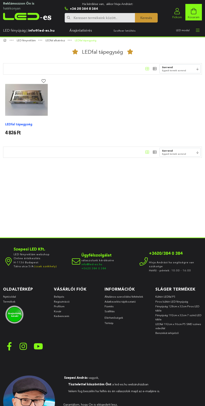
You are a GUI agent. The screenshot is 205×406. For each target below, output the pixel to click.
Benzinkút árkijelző (167, 335)
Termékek (9, 303)
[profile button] (177, 12)
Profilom (59, 308)
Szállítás (110, 313)
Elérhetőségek (114, 319)
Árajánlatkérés (80, 30)
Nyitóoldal (9, 298)
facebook (9, 348)
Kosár (57, 313)
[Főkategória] (5, 42)
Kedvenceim (61, 318)
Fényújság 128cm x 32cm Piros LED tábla (177, 310)
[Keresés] (146, 18)
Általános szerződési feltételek (124, 298)
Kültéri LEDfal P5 (165, 298)
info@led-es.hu (41, 30)
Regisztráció (62, 303)
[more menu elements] (198, 30)
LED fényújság (14, 30)
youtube (38, 348)
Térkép (109, 325)
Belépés (59, 298)
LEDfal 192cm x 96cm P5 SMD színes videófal (178, 328)
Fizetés (109, 308)
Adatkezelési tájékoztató (120, 303)
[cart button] (193, 12)
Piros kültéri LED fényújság (171, 303)
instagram (24, 348)
